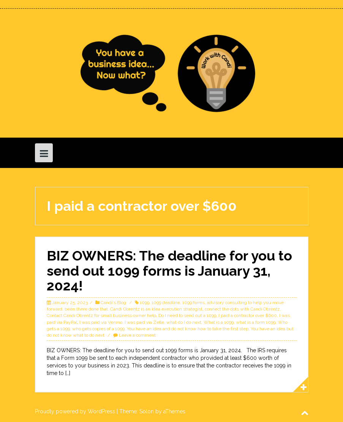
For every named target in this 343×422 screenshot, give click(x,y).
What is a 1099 (219, 322)
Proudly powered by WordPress (75, 411)
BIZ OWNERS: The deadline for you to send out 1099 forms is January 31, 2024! (169, 270)
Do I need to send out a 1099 (187, 315)
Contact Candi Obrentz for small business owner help (101, 315)
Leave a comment (137, 335)
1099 (144, 302)
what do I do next (183, 322)
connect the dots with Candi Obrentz (242, 309)
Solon (146, 411)
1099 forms (193, 302)
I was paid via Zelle (144, 322)
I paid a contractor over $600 (247, 315)
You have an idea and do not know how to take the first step (187, 328)
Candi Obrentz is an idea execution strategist (156, 309)
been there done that (86, 309)
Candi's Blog (113, 302)
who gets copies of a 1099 (98, 328)
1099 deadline (166, 302)
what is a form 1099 (255, 322)
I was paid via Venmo (100, 322)
